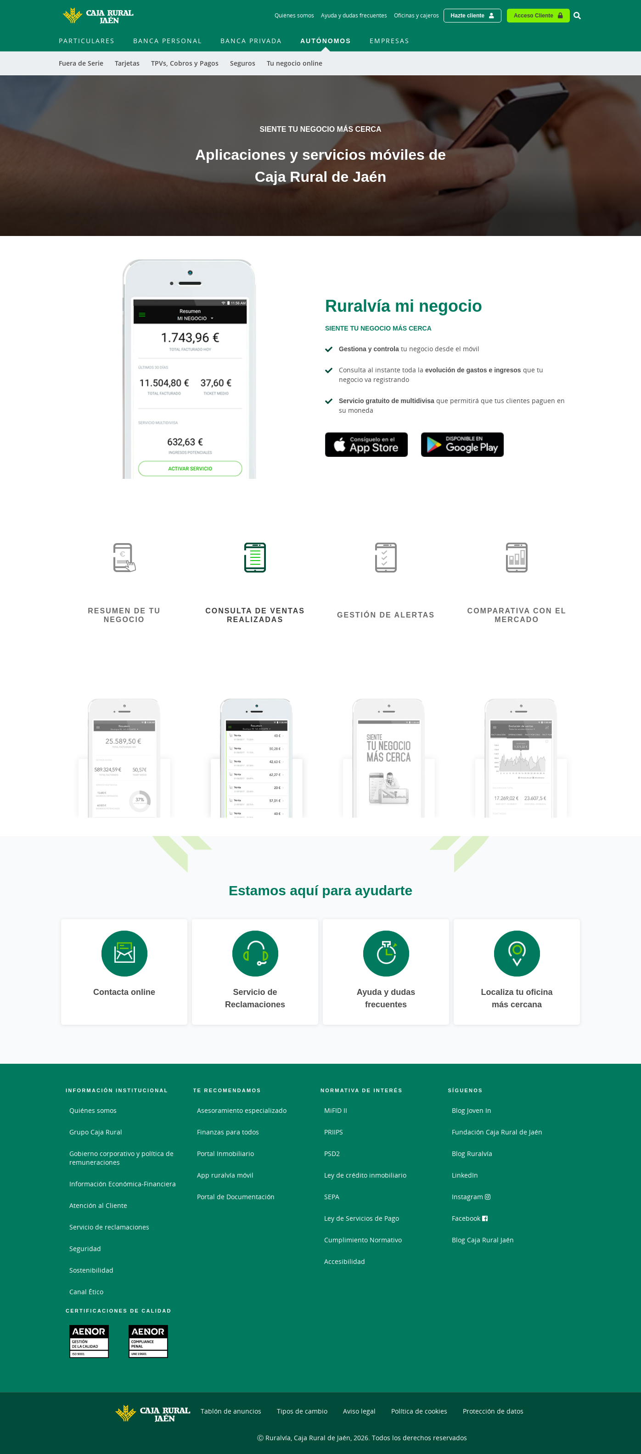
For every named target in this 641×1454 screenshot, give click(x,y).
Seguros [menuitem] (242, 63)
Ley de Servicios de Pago (361, 1218)
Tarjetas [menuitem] (127, 63)
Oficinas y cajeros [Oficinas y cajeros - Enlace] (416, 15)
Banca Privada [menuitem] (251, 40)
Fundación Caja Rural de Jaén (497, 1132)
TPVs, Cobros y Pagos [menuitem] (185, 63)
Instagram (471, 1196)
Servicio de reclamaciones (109, 1227)
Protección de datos (493, 1411)
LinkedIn (465, 1175)
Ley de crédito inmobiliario (365, 1175)
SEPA (331, 1196)
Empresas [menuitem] (390, 40)
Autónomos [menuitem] (325, 40)
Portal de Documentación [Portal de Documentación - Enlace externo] (236, 1196)
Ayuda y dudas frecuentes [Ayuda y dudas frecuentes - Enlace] (354, 15)
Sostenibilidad (91, 1270)
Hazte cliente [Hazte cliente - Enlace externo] (467, 15)
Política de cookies (419, 1411)
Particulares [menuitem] (87, 40)
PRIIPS (333, 1132)
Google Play (462, 445)
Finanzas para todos (228, 1132)
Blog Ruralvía (472, 1153)
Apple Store (366, 445)
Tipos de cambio (302, 1411)
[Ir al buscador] (577, 15)
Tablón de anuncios (231, 1411)
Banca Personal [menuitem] (167, 40)
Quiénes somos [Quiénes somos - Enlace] (294, 15)
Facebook (470, 1218)
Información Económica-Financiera (122, 1183)
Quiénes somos (93, 1110)
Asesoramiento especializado (242, 1110)
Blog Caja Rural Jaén (483, 1239)
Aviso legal (359, 1411)
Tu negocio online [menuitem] (294, 63)
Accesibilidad (344, 1261)
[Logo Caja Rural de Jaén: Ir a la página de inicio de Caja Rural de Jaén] (98, 16)
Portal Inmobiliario (225, 1153)
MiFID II (335, 1110)
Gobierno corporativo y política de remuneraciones (121, 1158)
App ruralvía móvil (225, 1175)
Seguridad (85, 1248)
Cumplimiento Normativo (363, 1239)
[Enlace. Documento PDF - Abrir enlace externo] (89, 1341)
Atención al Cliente (98, 1205)
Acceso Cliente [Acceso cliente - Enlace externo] (533, 15)
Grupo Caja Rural (95, 1132)
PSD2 (332, 1153)
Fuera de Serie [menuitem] (81, 63)
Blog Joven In (471, 1110)
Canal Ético (86, 1291)
